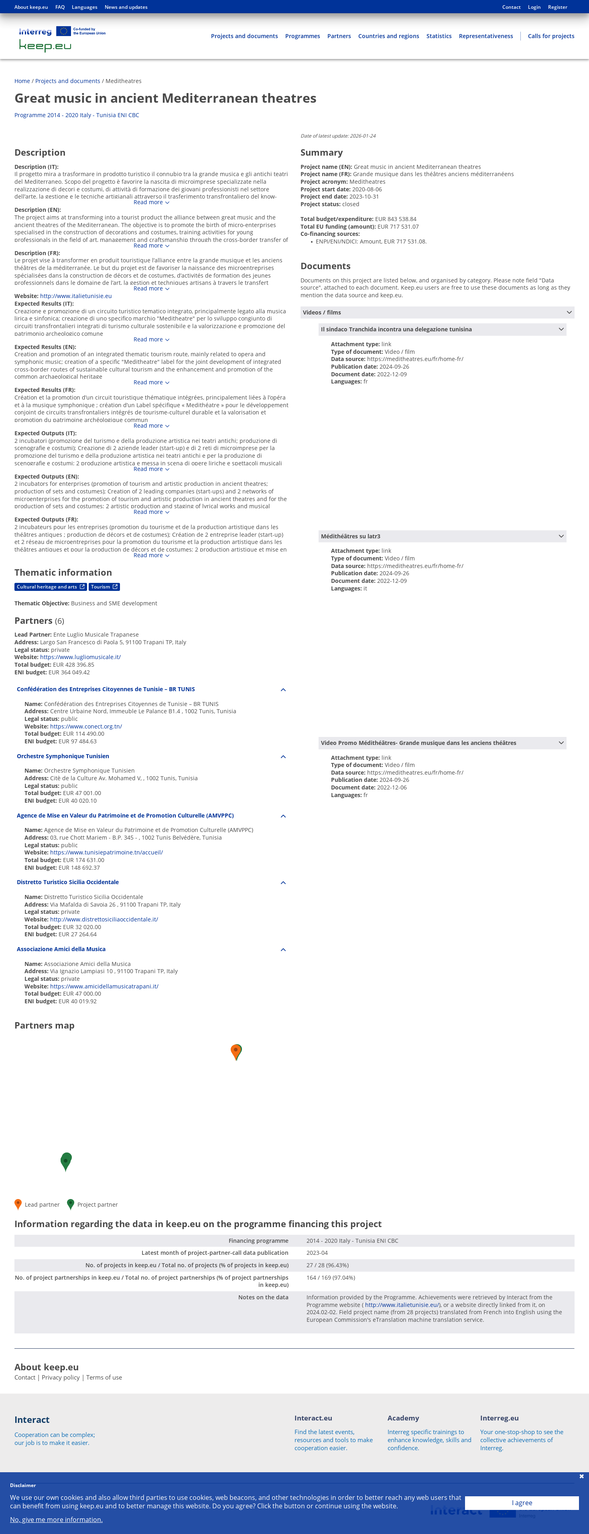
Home (22, 81)
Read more (148, 202)
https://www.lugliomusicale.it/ (80, 657)
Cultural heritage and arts (51, 586)
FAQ (60, 7)
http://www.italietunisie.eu (76, 296)
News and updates (126, 7)
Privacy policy (61, 1377)
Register (557, 7)
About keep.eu (31, 7)
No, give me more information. (56, 1520)
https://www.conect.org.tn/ (86, 726)
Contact (511, 7)
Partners (339, 36)
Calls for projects (551, 36)
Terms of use (104, 1377)
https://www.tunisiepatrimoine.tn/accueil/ (106, 852)
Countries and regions (388, 36)
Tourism (104, 586)
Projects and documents (244, 36)
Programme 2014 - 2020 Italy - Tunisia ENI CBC (76, 115)
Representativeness (486, 36)
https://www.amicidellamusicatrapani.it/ (104, 986)
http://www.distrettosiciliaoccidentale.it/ (104, 919)
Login (534, 7)
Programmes (302, 36)
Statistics (439, 36)
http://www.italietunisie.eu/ (401, 1305)
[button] (66, 1164)
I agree (522, 1502)
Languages (84, 7)
